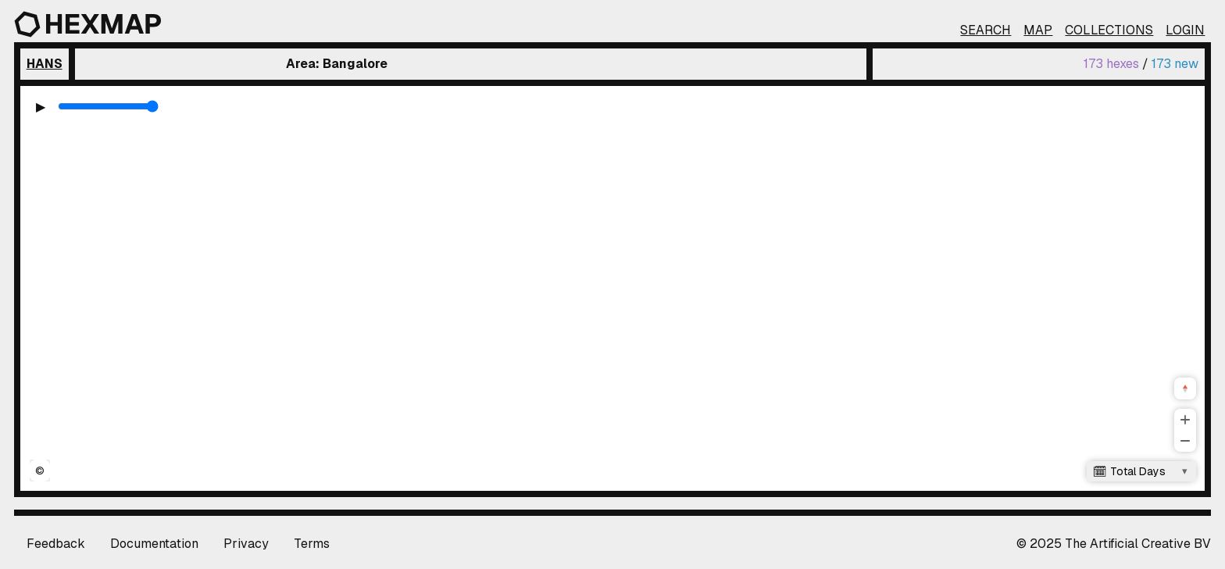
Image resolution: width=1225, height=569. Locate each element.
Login (1185, 30)
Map (1037, 30)
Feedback (56, 543)
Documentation (154, 543)
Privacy (246, 543)
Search (985, 30)
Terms (312, 543)
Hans (44, 63)
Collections (1109, 30)
